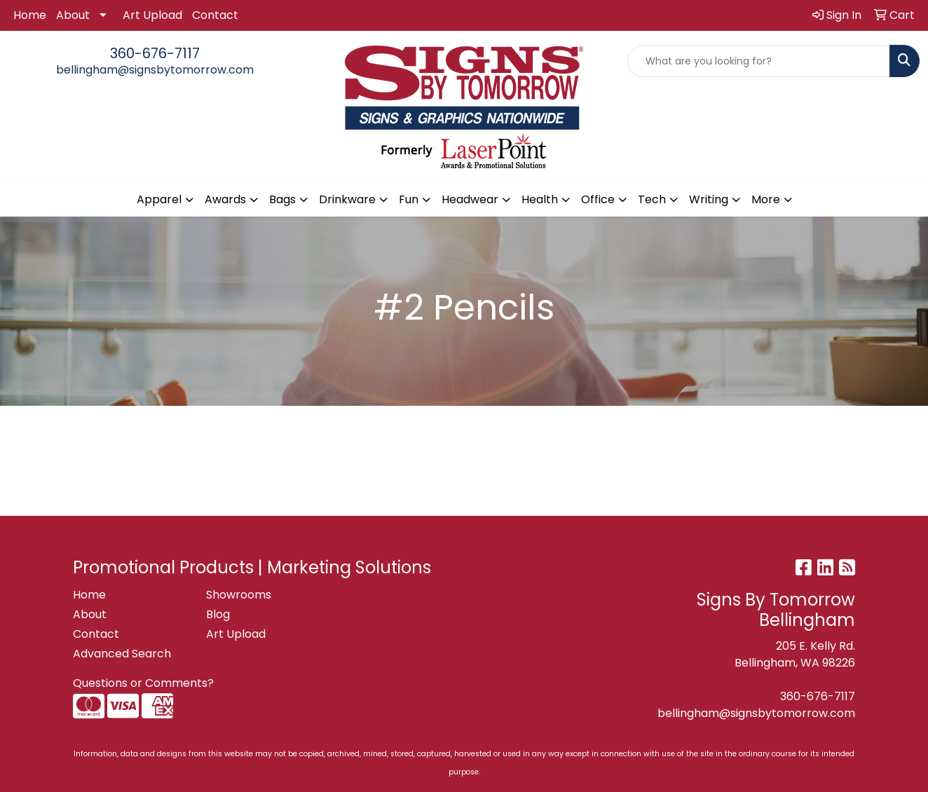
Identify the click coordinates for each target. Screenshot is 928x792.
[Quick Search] (758, 61)
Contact (215, 15)
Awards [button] (225, 199)
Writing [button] (708, 199)
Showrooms (238, 595)
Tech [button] (652, 199)
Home (29, 15)
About (73, 15)
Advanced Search (122, 654)
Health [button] (539, 199)
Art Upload (152, 15)
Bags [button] (282, 199)
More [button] (765, 199)
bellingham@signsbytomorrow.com (155, 70)
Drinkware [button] (347, 199)
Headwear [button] (470, 199)
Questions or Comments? (143, 683)
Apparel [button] (159, 199)
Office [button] (598, 199)
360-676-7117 (155, 53)
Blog (218, 614)
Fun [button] (408, 199)
